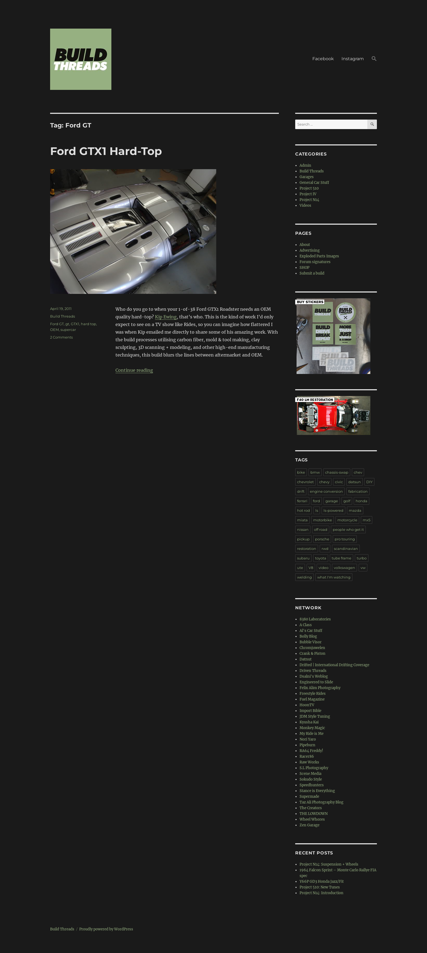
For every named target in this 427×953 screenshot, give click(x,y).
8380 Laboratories (315, 619)
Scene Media (310, 773)
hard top (88, 324)
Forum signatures (315, 262)
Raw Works (309, 762)
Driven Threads (313, 670)
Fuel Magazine (312, 699)
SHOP (304, 267)
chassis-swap (336, 472)
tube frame (341, 558)
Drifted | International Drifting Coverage (334, 665)
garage (331, 501)
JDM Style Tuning (315, 716)
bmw (315, 472)
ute (300, 567)
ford (316, 501)
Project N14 (309, 199)
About (305, 244)
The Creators (311, 808)
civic (339, 482)
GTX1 (75, 324)
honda (361, 501)
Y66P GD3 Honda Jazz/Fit (322, 881)
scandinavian (346, 548)
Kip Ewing (166, 316)
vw (363, 567)
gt (67, 324)
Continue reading (134, 370)
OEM (54, 329)
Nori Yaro (308, 739)
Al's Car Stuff (311, 630)
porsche (322, 539)
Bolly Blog (308, 636)
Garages (307, 177)
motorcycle (347, 520)
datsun (354, 482)
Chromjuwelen (312, 648)
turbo (362, 558)
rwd (325, 548)
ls (316, 510)
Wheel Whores (312, 819)
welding (304, 577)
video (323, 567)
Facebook (323, 58)
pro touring (345, 539)
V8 (311, 567)
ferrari (302, 501)
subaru (303, 558)
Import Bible (310, 710)
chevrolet (305, 482)
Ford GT (57, 324)
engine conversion (326, 491)
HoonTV (307, 705)
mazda (355, 510)
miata (302, 520)
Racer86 (307, 756)
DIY (369, 482)
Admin (305, 165)
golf (346, 501)
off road (320, 529)
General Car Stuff (314, 182)
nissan (303, 529)
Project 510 (309, 188)
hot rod (303, 510)
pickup (303, 539)
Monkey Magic (312, 728)
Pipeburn (307, 745)
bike (301, 472)
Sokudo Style (311, 779)
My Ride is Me (312, 733)
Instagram (352, 58)
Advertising (310, 250)
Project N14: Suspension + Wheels (329, 864)
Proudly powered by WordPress (106, 929)
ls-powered (333, 510)
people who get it (348, 529)
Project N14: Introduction (321, 893)
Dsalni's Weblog (314, 676)
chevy (324, 482)
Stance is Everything (317, 790)
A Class (306, 625)
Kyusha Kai (309, 722)
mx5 (366, 520)
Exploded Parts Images (319, 256)
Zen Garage (309, 825)
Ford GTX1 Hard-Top (106, 151)
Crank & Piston (312, 653)
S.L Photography (314, 768)
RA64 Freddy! (311, 750)
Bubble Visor (311, 642)
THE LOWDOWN (314, 813)
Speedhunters (312, 785)
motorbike (322, 520)
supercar (68, 329)
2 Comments (61, 337)
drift (300, 491)
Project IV (308, 194)
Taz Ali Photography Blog (321, 802)
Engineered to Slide (316, 682)
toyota (320, 558)
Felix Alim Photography (320, 688)
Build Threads (62, 316)
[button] (374, 59)
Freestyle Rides (313, 693)
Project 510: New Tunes (320, 887)
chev (358, 472)
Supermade (309, 796)
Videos (305, 205)
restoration (306, 548)
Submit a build (312, 273)
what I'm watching (333, 577)
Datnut (306, 659)
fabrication (358, 491)
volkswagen (344, 567)
